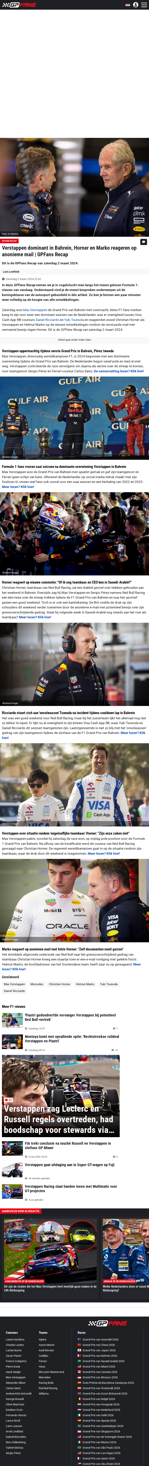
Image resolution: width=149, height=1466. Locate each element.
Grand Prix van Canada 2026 (97, 1372)
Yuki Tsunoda (74, 320)
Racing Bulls (46, 1382)
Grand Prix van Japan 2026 (97, 1350)
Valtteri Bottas (14, 1447)
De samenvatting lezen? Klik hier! (119, 371)
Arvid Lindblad (14, 1431)
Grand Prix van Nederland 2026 (99, 1409)
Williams (44, 1393)
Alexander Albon (15, 1382)
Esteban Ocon (14, 1409)
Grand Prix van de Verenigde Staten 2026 (105, 1436)
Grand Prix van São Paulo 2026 (99, 1447)
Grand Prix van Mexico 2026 (97, 1442)
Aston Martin (47, 1344)
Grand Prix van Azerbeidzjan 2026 (100, 1426)
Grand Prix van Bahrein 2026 (97, 1355)
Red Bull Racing (48, 1388)
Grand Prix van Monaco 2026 (98, 1377)
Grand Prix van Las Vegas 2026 (99, 1453)
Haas (42, 1366)
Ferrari (43, 1361)
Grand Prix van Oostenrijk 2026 (99, 1388)
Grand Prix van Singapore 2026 (99, 1431)
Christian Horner (59, 984)
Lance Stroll (13, 1420)
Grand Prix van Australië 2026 (98, 1339)
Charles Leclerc (15, 1344)
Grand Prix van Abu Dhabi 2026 (99, 1463)
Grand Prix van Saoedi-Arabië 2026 (101, 1361)
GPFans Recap (9, 241)
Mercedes (36, 984)
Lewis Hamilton (15, 1339)
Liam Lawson (14, 1426)
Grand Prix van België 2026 (96, 1399)
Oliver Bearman (15, 1404)
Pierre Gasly (13, 1366)
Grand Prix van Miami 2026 (96, 1366)
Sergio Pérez (13, 1453)
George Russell (15, 1399)
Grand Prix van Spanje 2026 (97, 1420)
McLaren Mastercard (51, 1372)
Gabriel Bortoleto (16, 1436)
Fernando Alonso (16, 1415)
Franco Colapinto (16, 1361)
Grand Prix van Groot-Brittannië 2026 (102, 1393)
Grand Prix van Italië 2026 (96, 1415)
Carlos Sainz (13, 1388)
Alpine (42, 1339)
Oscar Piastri (13, 1355)
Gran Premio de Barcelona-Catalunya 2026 (106, 1382)
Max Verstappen (35, 310)
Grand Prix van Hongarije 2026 (99, 1404)
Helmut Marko (85, 984)
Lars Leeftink (11, 271)
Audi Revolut (46, 1350)
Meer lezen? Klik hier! (18, 487)
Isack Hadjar (13, 1372)
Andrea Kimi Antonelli (18, 1393)
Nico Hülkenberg (16, 1442)
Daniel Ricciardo (47, 320)
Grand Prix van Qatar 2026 (96, 1458)
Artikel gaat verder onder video (74, 339)
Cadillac (43, 1355)
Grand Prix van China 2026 (96, 1344)
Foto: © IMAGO (10, 233)
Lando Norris (14, 1350)
